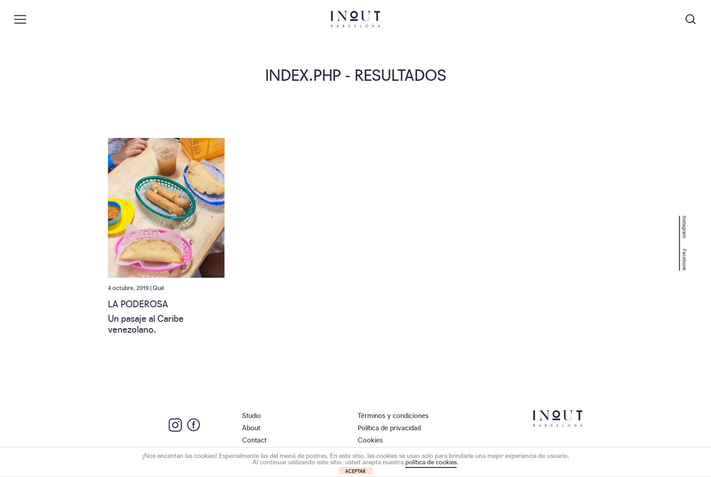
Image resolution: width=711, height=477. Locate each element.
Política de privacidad (389, 427)
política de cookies (431, 461)
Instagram (685, 227)
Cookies (370, 439)
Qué (158, 287)
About (251, 427)
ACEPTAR (355, 470)
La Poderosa (138, 303)
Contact (254, 439)
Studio (251, 415)
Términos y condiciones (393, 415)
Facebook (685, 259)
